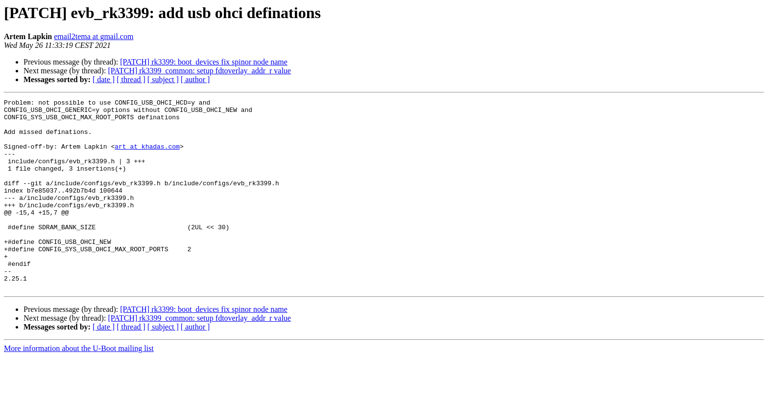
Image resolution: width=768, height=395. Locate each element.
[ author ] (195, 79)
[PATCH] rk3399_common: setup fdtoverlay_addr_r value (199, 70)
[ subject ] (163, 79)
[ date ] (104, 79)
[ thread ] (131, 79)
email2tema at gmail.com (93, 36)
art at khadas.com (147, 156)
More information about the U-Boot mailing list (79, 386)
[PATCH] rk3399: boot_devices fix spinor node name (204, 62)
